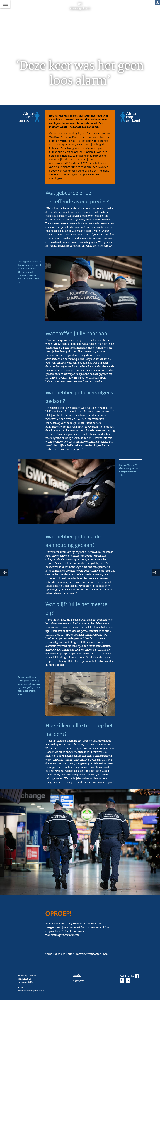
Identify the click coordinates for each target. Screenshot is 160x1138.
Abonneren (79, 1116)
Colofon (78, 1110)
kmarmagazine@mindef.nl (67, 1060)
